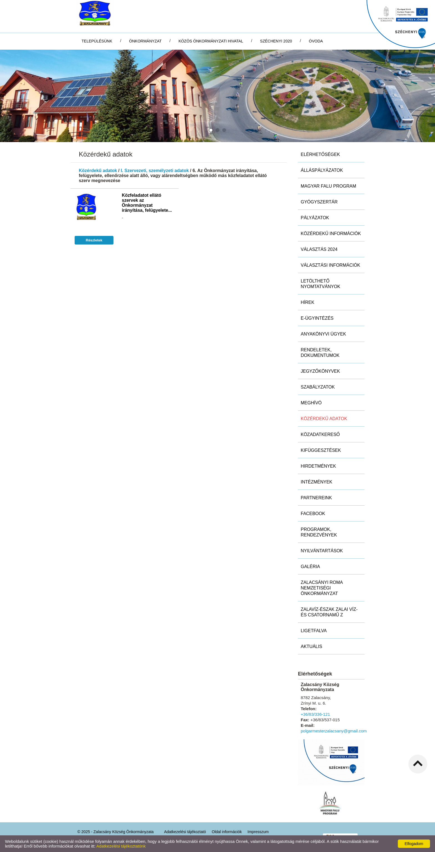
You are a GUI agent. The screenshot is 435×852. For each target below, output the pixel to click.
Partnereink (316, 497)
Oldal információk (227, 832)
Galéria (310, 566)
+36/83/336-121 (315, 714)
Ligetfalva (314, 630)
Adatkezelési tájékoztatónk (121, 846)
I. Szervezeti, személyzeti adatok (155, 170)
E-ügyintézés (317, 318)
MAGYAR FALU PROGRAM (328, 186)
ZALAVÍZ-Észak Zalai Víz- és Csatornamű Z (329, 612)
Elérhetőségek (320, 154)
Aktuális (311, 646)
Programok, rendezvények (319, 532)
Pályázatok (315, 217)
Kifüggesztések (321, 450)
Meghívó (311, 402)
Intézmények (316, 482)
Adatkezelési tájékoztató (185, 832)
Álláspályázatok (322, 170)
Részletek (94, 240)
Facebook (313, 513)
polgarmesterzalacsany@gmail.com (334, 731)
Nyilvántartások (322, 550)
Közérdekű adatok (98, 170)
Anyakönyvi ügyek (323, 334)
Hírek (307, 302)
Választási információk (330, 265)
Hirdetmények (318, 466)
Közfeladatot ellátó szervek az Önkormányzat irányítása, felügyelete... (147, 203)
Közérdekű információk (331, 233)
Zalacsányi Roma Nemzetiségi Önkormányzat (322, 588)
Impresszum (258, 832)
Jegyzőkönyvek (320, 371)
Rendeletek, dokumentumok (320, 352)
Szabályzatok (318, 387)
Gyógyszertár (319, 202)
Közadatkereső (320, 434)
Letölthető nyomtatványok (320, 284)
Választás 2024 (319, 249)
